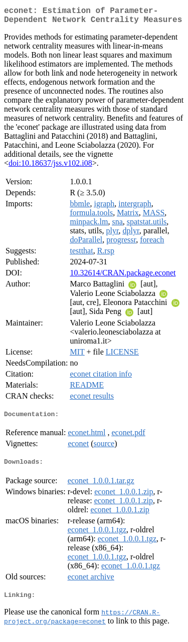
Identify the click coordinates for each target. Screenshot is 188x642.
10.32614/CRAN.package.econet (122, 276)
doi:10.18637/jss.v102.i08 (50, 167)
